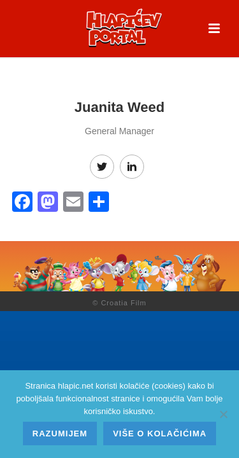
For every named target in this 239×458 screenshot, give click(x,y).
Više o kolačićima (159, 433)
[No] (223, 414)
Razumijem (60, 433)
